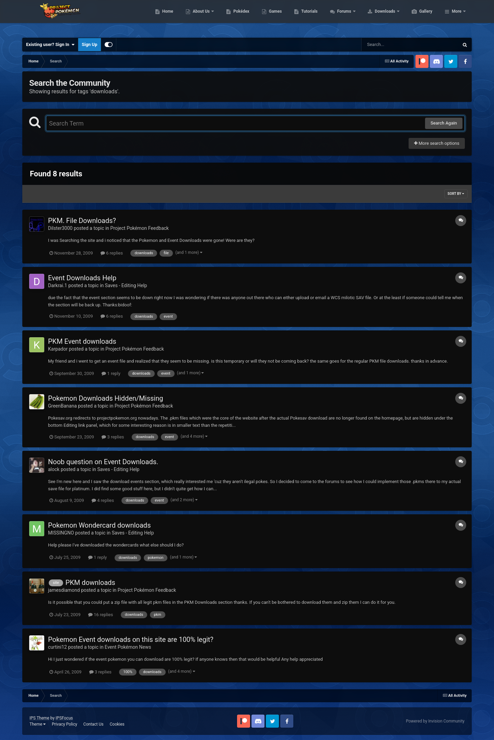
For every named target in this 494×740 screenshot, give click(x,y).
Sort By (456, 194)
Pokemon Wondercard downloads (99, 525)
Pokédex (273, 17)
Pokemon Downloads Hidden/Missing (105, 398)
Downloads (418, 17)
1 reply (111, 373)
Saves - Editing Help (126, 285)
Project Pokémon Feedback (139, 228)
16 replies (100, 614)
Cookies (117, 724)
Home (200, 17)
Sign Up (89, 44)
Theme (38, 724)
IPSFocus (64, 718)
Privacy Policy (64, 724)
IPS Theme (39, 718)
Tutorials (341, 17)
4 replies (103, 500)
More (456, 17)
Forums (377, 17)
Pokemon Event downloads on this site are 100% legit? (130, 639)
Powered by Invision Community (435, 721)
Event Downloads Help (82, 278)
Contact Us (93, 724)
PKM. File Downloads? (82, 220)
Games (308, 17)
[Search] (393, 44)
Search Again (444, 123)
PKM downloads (90, 582)
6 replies (112, 253)
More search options (436, 143)
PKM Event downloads (82, 341)
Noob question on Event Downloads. (103, 462)
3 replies (113, 436)
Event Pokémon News (128, 647)
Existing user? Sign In (50, 44)
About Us (234, 17)
